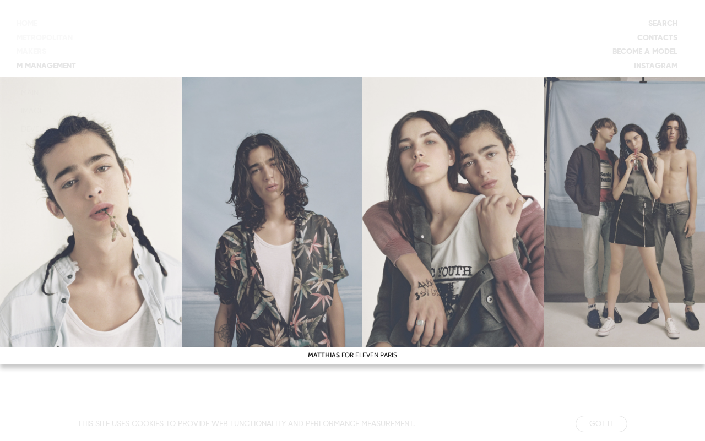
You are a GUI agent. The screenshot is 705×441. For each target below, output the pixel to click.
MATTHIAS (324, 355)
